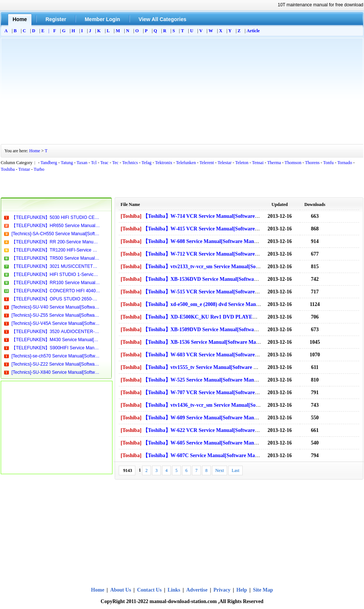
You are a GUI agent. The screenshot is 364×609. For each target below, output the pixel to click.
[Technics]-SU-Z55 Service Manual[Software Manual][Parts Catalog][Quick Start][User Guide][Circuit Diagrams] (55, 315)
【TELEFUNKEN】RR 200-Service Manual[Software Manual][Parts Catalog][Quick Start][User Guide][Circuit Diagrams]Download (55, 241)
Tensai (257, 162)
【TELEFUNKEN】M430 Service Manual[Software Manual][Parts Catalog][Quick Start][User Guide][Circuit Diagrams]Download (55, 339)
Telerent (206, 162)
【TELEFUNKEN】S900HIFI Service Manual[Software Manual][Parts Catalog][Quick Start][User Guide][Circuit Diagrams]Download (55, 347)
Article (253, 30)
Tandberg (48, 162)
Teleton (242, 162)
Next (219, 470)
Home (34, 150)
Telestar (225, 162)
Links (174, 590)
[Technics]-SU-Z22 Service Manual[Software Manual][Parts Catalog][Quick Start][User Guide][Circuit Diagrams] (55, 364)
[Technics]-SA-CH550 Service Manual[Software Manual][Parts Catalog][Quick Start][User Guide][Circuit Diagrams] (55, 233)
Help (241, 590)
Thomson (292, 162)
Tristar (24, 169)
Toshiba (8, 169)
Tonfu (328, 162)
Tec (115, 162)
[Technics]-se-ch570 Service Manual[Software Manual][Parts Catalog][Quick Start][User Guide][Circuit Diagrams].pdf (55, 356)
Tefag (146, 162)
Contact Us (149, 590)
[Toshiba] (131, 216)
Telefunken (186, 162)
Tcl (94, 162)
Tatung (67, 162)
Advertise (197, 590)
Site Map (263, 590)
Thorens (312, 162)
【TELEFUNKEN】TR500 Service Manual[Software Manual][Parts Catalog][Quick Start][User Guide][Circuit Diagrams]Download (55, 258)
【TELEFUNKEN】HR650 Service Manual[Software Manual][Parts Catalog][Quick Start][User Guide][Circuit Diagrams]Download (55, 225)
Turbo (39, 169)
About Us (121, 590)
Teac (104, 162)
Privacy (221, 590)
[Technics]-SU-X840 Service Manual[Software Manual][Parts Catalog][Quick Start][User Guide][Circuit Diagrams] (55, 372)
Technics (130, 162)
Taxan (82, 162)
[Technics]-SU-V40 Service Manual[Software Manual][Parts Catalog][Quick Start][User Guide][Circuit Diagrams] (55, 307)
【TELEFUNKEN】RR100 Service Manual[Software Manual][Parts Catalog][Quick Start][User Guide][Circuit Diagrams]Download (55, 282)
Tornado (344, 162)
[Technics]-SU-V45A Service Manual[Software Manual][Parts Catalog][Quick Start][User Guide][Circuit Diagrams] (55, 323)
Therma (274, 162)
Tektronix (163, 162)
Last (235, 470)
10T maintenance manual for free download (320, 4)
